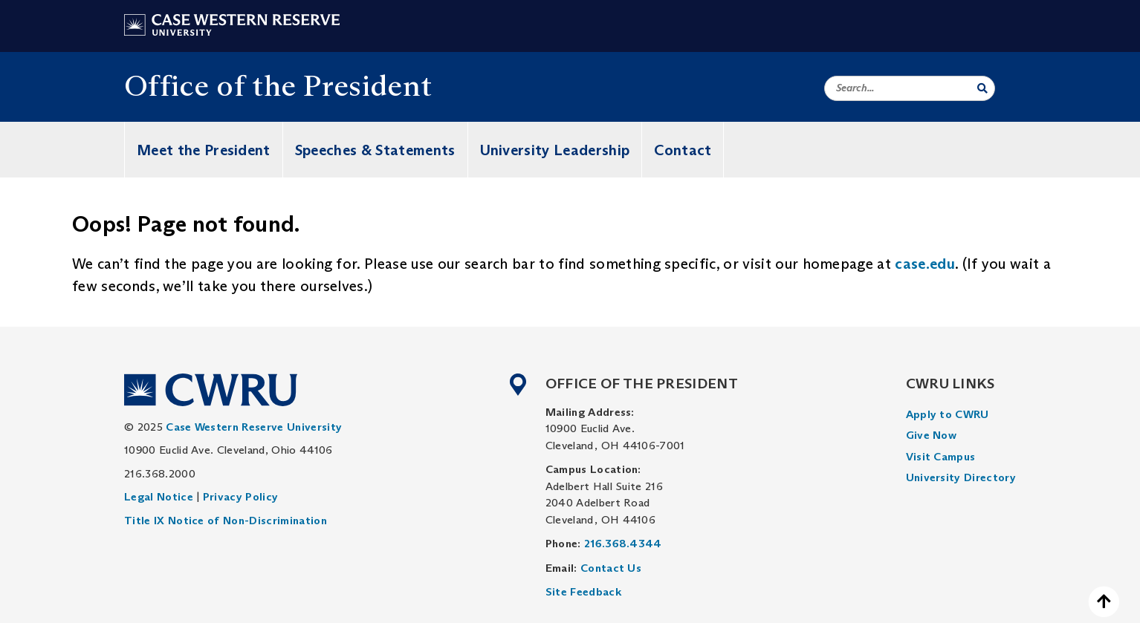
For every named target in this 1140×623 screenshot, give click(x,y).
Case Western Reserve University (254, 427)
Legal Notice (158, 496)
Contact (682, 150)
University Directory (961, 477)
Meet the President (204, 150)
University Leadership (555, 150)
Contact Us (610, 568)
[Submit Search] (982, 88)
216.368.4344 (623, 543)
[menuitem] (961, 414)
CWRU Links (950, 383)
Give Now (931, 435)
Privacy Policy (240, 496)
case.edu (925, 264)
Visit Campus (941, 456)
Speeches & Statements (375, 150)
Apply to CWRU (947, 414)
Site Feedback (583, 591)
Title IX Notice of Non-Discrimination (225, 520)
